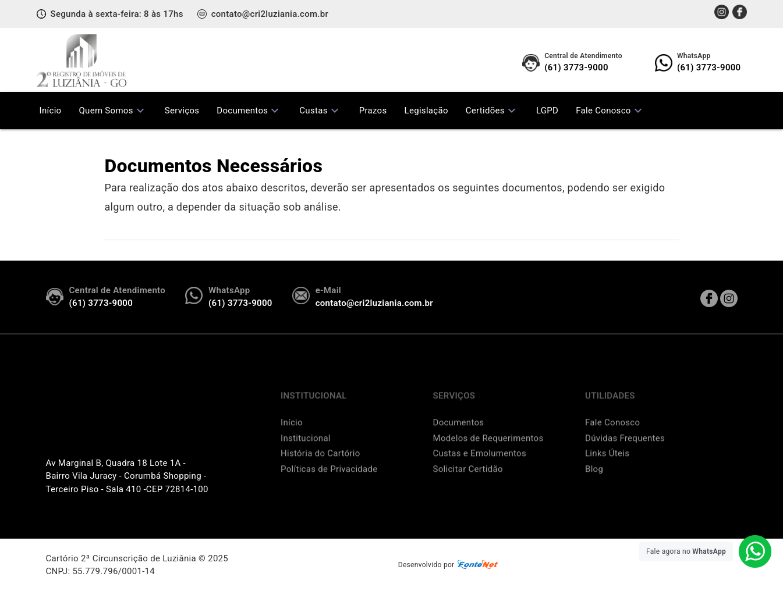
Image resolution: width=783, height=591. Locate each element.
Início (51, 110)
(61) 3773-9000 (583, 62)
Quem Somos (113, 110)
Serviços (182, 110)
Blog (594, 485)
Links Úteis (607, 469)
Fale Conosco (610, 110)
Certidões (492, 110)
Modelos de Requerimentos (488, 454)
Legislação (426, 110)
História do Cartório (320, 469)
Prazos (373, 110)
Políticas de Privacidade (329, 485)
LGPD (547, 110)
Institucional (306, 454)
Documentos (249, 110)
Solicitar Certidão (468, 485)
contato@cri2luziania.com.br (270, 14)
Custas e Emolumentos (480, 469)
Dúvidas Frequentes (625, 454)
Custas (320, 110)
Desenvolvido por (449, 565)
